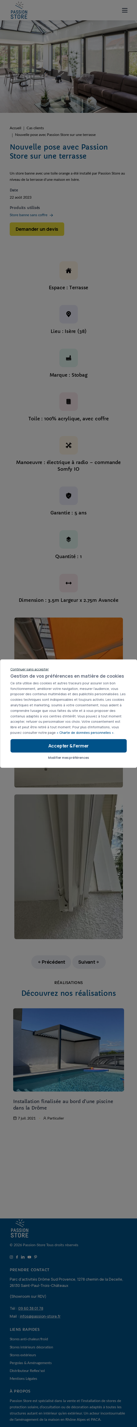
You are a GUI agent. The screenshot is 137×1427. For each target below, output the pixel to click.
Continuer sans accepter (29, 669)
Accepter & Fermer (68, 745)
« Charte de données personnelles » (85, 732)
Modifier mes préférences (68, 757)
